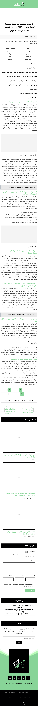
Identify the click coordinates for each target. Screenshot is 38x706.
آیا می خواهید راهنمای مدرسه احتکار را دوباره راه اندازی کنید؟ (22, 85)
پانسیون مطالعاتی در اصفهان (14, 394)
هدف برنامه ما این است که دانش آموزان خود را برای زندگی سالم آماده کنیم (19, 72)
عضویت (19, 642)
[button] (34, 37)
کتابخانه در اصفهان (20, 114)
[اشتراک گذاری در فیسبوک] (30, 400)
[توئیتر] (23, 678)
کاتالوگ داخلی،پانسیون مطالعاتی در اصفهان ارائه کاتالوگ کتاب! (22, 76)
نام (34, 576)
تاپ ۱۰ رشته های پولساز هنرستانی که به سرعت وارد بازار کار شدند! (20, 606)
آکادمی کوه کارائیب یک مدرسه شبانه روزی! (27, 68)
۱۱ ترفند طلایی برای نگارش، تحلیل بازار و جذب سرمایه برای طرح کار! (19, 614)
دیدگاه (33, 561)
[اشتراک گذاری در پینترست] (16, 400)
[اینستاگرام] (19, 678)
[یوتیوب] (14, 678)
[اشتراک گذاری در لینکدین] (8, 400)
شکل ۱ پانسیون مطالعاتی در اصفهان (28, 93)
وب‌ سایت (11, 576)
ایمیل (22, 576)
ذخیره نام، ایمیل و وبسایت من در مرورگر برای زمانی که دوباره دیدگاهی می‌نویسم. (18, 585)
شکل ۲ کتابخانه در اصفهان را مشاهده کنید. (21, 175)
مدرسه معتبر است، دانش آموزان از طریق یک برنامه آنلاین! (23, 81)
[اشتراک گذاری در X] (23, 400)
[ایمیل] (10, 678)
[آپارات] (28, 678)
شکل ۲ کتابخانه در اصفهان (31, 98)
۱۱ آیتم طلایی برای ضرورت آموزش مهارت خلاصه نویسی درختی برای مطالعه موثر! (19, 610)
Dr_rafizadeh (4, 390)
